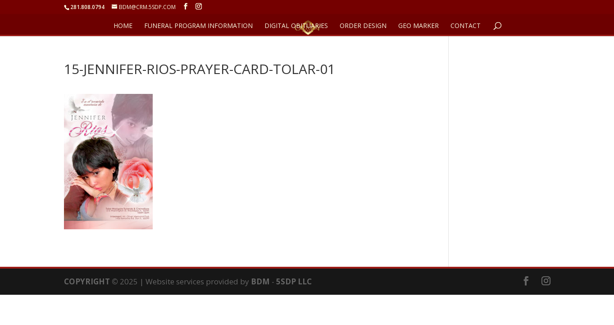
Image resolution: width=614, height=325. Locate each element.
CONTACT (465, 26)
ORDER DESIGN (363, 26)
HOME (123, 26)
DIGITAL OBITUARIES (296, 26)
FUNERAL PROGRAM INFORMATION (198, 26)
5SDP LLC (294, 281)
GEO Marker (418, 26)
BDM (260, 281)
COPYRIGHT (87, 281)
